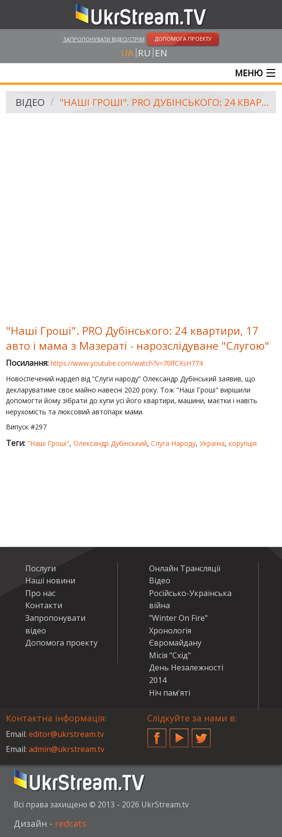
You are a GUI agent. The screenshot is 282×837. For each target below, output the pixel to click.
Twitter (201, 734)
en (161, 53)
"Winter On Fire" (178, 618)
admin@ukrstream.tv (66, 749)
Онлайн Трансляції (184, 568)
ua (127, 53)
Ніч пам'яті (169, 692)
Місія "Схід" (170, 655)
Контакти (43, 605)
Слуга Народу (173, 443)
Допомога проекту (61, 642)
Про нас (40, 593)
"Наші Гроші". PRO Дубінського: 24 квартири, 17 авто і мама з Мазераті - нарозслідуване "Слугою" (164, 102)
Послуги (40, 568)
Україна (212, 443)
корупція (243, 443)
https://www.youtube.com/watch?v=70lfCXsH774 (126, 363)
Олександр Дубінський (110, 443)
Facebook (156, 734)
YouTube (179, 734)
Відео (30, 102)
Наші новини (50, 580)
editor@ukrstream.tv (66, 734)
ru (144, 53)
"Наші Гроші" (48, 443)
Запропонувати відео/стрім (104, 39)
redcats (70, 823)
